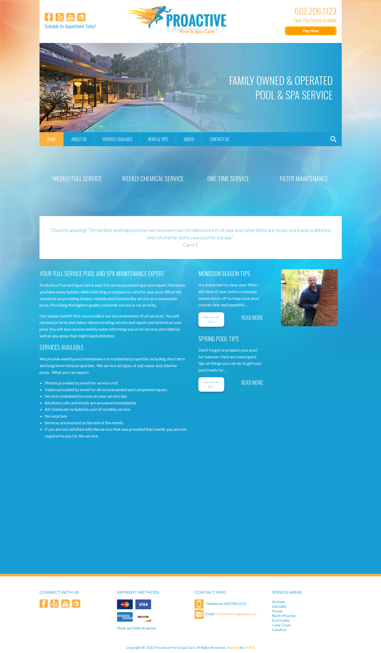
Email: (225, 614)
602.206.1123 (316, 11)
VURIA (250, 647)
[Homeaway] (81, 17)
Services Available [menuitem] (117, 139)
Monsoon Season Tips (224, 273)
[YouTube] (70, 17)
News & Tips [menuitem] (158, 139)
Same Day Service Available (315, 20)
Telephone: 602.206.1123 (220, 604)
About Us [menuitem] (79, 139)
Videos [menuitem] (189, 139)
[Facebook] (49, 17)
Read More (252, 317)
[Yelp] (60, 17)
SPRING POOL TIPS (218, 339)
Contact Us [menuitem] (219, 139)
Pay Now (310, 30)
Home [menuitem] (51, 139)
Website (233, 647)
